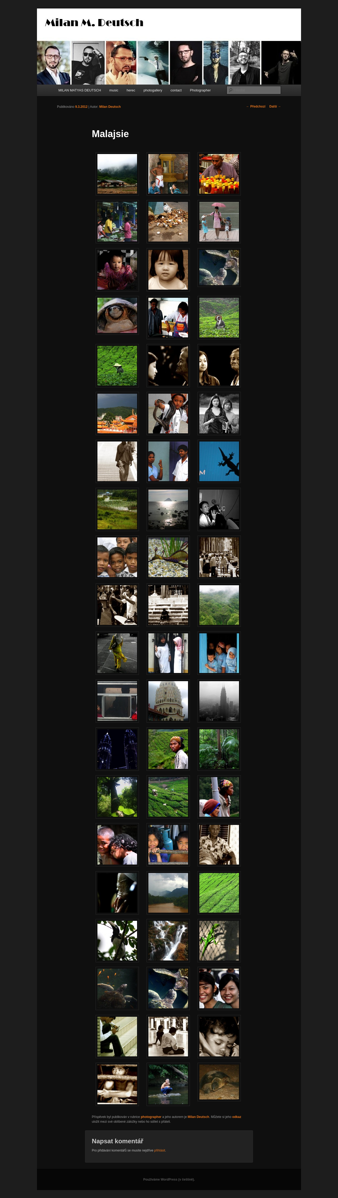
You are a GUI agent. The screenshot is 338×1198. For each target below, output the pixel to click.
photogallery (153, 90)
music (113, 90)
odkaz (236, 1117)
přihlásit (159, 1150)
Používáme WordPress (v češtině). (169, 1179)
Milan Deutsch (110, 107)
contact (176, 90)
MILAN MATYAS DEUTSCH (79, 90)
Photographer (200, 90)
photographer (151, 1117)
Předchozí (255, 106)
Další (275, 106)
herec (130, 90)
